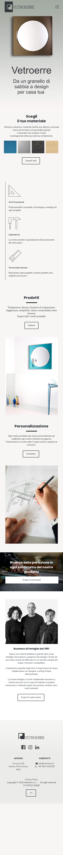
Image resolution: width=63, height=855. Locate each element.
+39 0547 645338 (45, 818)
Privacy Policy (31, 831)
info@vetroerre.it (46, 815)
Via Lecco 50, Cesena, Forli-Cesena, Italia (18, 818)
